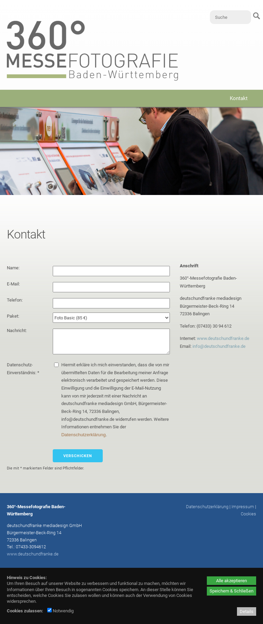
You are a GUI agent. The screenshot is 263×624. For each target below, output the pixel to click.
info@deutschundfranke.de (219, 346)
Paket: (13, 316)
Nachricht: (17, 330)
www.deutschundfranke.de (223, 338)
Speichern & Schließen (231, 591)
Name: (14, 267)
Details (246, 611)
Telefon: (15, 300)
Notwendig (60, 610)
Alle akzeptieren (231, 580)
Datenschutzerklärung (83, 434)
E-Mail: (14, 283)
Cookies (248, 513)
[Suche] (230, 17)
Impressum (242, 506)
